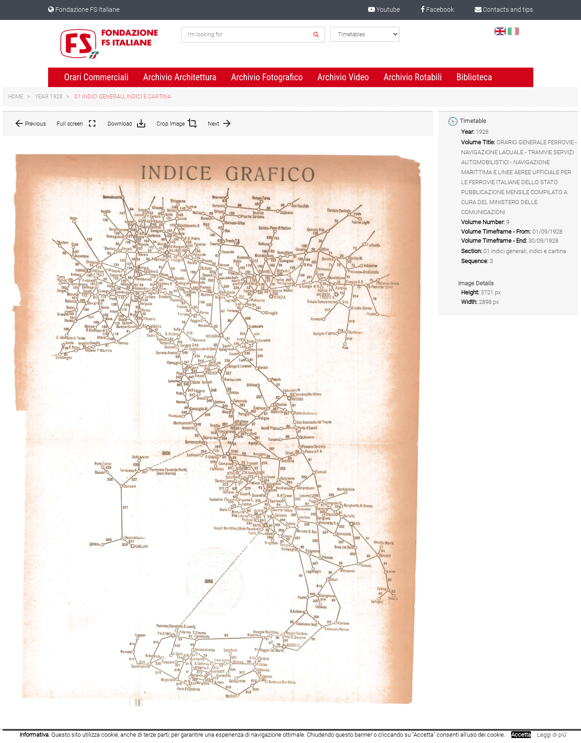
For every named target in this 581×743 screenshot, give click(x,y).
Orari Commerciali (96, 77)
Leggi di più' (552, 734)
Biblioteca (474, 77)
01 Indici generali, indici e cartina (122, 96)
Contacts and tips (504, 9)
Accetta (521, 734)
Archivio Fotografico (267, 77)
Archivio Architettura (180, 77)
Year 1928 (49, 96)
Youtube (384, 9)
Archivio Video (343, 77)
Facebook (437, 9)
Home (15, 96)
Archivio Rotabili (413, 77)
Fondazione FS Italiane (83, 9)
